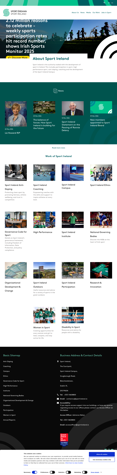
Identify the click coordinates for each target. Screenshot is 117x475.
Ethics (5, 376)
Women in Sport (9, 415)
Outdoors (6, 405)
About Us (75, 13)
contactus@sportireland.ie (76, 399)
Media (88, 13)
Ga (112, 3)
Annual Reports (9, 420)
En (109, 3)
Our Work (96, 13)
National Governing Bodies (13, 396)
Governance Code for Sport (13, 381)
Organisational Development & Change (18, 400)
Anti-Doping (8, 361)
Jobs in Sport (106, 13)
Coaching (7, 366)
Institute (6, 391)
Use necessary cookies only (102, 458)
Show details (95, 471)
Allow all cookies (101, 453)
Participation (8, 410)
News (82, 13)
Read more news (58, 148)
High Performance (10, 386)
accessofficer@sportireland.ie (77, 425)
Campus (6, 371)
